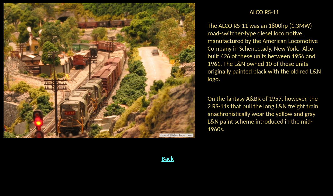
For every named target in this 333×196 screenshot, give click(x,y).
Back (168, 158)
